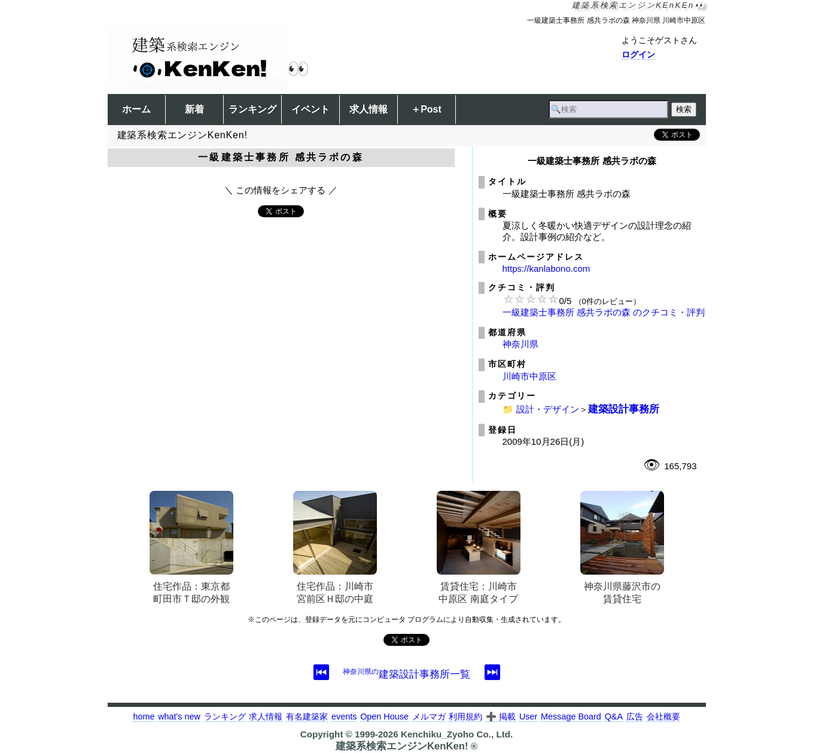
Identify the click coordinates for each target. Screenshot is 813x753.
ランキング (252, 109)
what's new (179, 716)
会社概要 (663, 716)
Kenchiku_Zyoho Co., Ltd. (457, 734)
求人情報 (368, 109)
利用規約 (465, 716)
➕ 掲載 (501, 716)
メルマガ (429, 716)
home (143, 716)
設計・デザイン (547, 409)
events (344, 716)
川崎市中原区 (529, 376)
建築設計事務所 (623, 408)
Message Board (571, 716)
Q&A (614, 716)
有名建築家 (307, 716)
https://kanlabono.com (546, 268)
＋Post (426, 109)
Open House (384, 716)
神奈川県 (520, 344)
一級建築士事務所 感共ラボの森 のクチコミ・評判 (604, 312)
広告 (634, 716)
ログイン (638, 54)
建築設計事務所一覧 (406, 674)
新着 (194, 109)
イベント (310, 109)
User (528, 716)
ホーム (136, 109)
